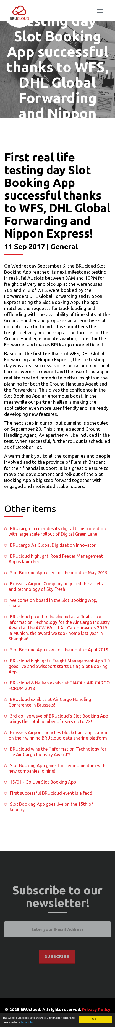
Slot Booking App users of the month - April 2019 (59, 649)
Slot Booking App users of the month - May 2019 (59, 572)
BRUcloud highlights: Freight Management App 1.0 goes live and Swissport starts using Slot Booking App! (59, 666)
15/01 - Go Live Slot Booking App (43, 782)
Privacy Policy (96, 1009)
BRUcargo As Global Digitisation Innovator (53, 545)
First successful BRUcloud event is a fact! (51, 793)
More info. (27, 1022)
